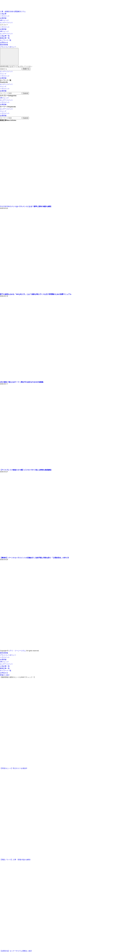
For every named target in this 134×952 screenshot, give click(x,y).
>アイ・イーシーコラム (17, 651)
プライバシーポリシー (8, 47)
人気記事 (3, 14)
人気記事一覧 (5, 36)
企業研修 (3, 18)
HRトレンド (4, 20)
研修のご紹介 (5, 675)
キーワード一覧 (5, 40)
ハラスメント (5, 16)
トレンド (3, 74)
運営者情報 (4, 45)
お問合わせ (4, 42)
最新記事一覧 (5, 38)
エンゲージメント (6, 22)
